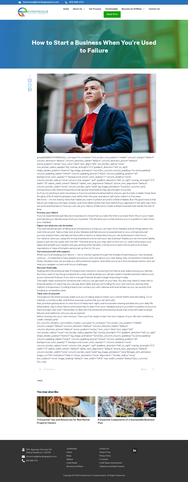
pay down (81, 284)
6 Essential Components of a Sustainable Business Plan (127, 411)
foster (106, 297)
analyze (50, 235)
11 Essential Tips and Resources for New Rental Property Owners (66, 411)
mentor (142, 261)
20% (48, 196)
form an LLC (121, 242)
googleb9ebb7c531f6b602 (50, 157)
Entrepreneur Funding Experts (62, 287)
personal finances (54, 277)
